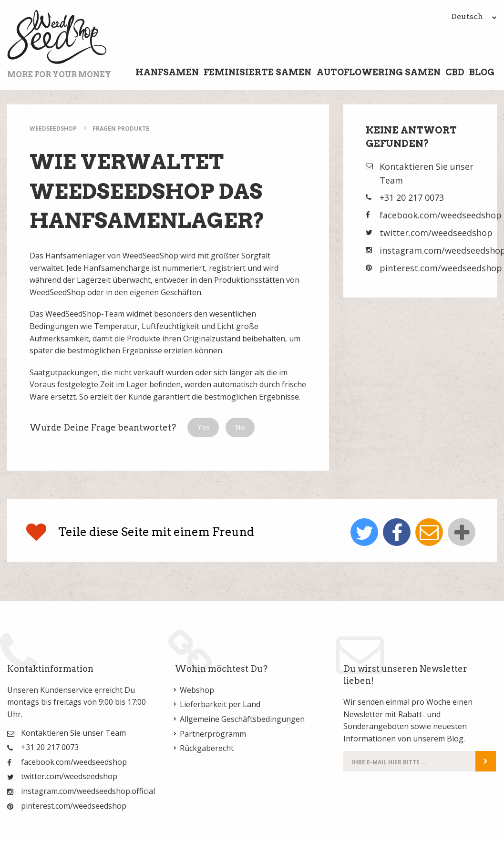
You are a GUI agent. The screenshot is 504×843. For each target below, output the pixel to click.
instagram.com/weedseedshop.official (88, 791)
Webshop (197, 690)
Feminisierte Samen (257, 72)
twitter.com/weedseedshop (436, 232)
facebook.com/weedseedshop (441, 215)
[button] (203, 427)
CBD (454, 72)
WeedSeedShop (53, 128)
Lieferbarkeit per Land (220, 704)
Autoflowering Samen (379, 72)
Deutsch (474, 16)
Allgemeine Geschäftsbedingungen (242, 719)
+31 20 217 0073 (412, 197)
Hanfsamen (167, 72)
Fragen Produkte (121, 128)
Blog (481, 72)
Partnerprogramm (213, 734)
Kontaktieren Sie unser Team (73, 733)
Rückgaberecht (207, 748)
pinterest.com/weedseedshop (441, 268)
